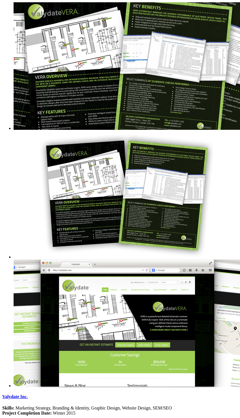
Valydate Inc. (15, 396)
